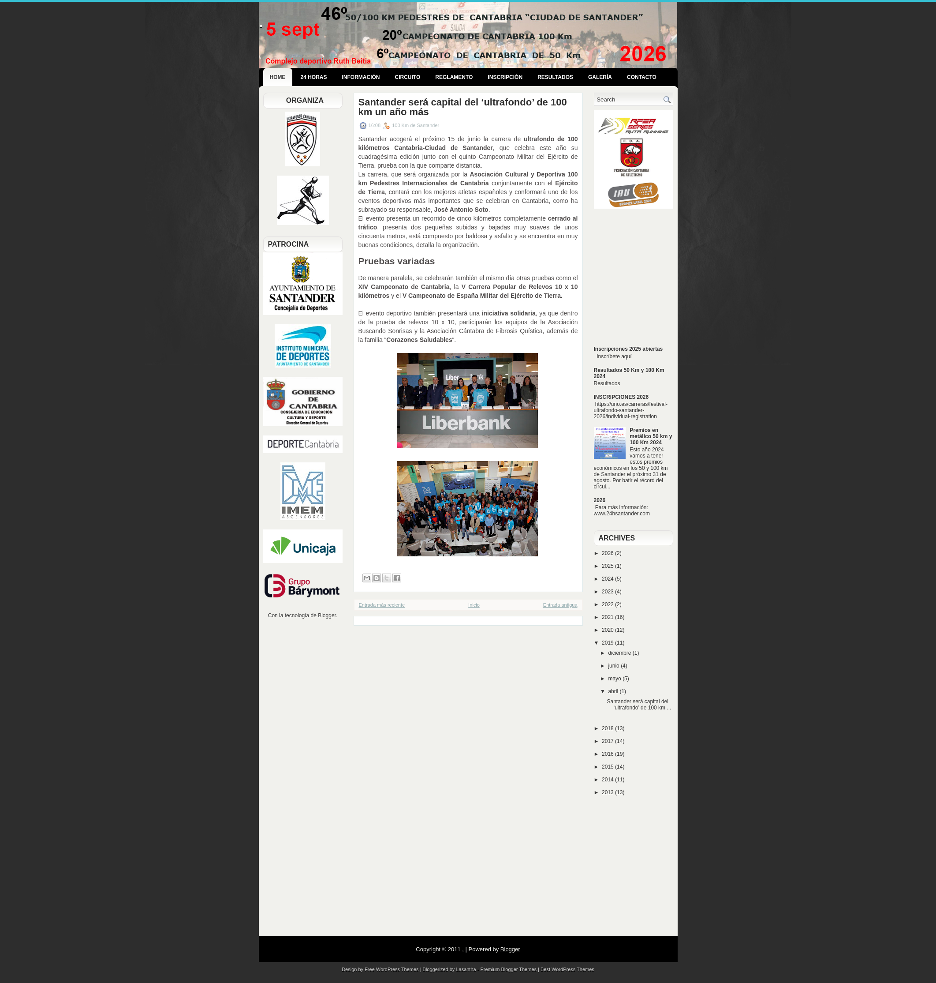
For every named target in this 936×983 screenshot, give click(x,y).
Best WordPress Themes (567, 969)
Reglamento (454, 77)
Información (361, 77)
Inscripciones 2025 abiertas (628, 349)
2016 (608, 754)
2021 (608, 617)
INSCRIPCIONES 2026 (621, 397)
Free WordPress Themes (391, 969)
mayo (615, 678)
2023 (608, 592)
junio (614, 666)
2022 (608, 604)
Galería (600, 77)
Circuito (408, 77)
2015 (608, 767)
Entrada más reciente (382, 605)
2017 (608, 741)
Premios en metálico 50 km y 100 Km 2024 (651, 436)
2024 (608, 579)
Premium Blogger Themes (508, 969)
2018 (608, 728)
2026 (600, 500)
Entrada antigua (560, 605)
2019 (608, 643)
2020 (608, 630)
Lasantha (466, 969)
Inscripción (505, 77)
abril (613, 691)
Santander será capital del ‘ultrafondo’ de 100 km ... (639, 704)
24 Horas (314, 77)
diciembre (620, 653)
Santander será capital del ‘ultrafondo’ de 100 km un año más (462, 107)
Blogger (327, 615)
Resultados (555, 77)
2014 (608, 780)
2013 (608, 792)
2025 (608, 566)
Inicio (474, 605)
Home (278, 77)
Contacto (641, 77)
